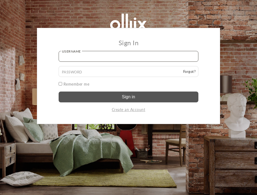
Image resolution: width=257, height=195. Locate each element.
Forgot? (189, 71)
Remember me (74, 84)
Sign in (128, 97)
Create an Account (128, 109)
